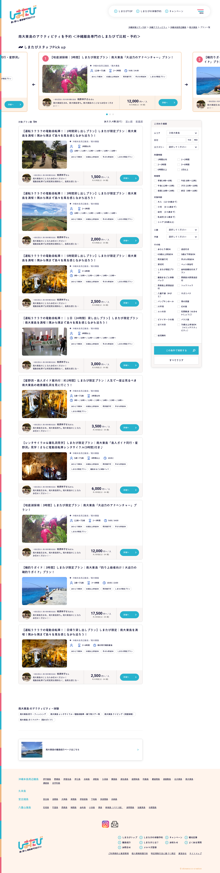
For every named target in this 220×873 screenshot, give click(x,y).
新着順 (139, 121)
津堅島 (96, 779)
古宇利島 (56, 783)
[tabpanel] (110, 82)
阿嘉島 (146, 779)
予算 (156, 237)
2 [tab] (110, 114)
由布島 (83, 807)
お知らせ (173, 842)
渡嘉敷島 (167, 779)
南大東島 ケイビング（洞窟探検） (119, 714)
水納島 (87, 779)
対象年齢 (158, 197)
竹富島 (55, 807)
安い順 (129, 121)
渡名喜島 (124, 779)
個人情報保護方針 (140, 853)
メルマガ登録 (150, 847)
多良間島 (104, 799)
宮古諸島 (23, 799)
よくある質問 (195, 842)
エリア (157, 133)
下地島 (94, 799)
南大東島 (189, 779)
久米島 (22, 791)
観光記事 (193, 837)
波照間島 (130, 807)
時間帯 (157, 176)
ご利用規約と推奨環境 (118, 853)
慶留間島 (156, 779)
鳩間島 (73, 807)
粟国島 (114, 779)
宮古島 (46, 799)
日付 (156, 140)
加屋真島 (141, 807)
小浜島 (92, 807)
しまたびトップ (129, 837)
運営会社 (182, 853)
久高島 (105, 779)
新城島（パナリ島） (114, 807)
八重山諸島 (24, 807)
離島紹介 (126, 842)
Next (186, 84)
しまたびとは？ (151, 842)
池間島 (55, 799)
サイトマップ (195, 853)
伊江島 (77, 779)
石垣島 (46, 807)
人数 (156, 230)
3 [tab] (113, 114)
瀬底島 (46, 783)
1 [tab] (107, 114)
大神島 (64, 799)
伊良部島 (84, 799)
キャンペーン (176, 11)
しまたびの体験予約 (150, 11)
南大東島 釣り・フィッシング (33, 714)
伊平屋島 (47, 779)
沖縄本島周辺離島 (28, 779)
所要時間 (158, 154)
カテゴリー (159, 147)
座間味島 (135, 779)
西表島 (64, 807)
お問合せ (126, 847)
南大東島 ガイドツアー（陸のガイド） (37, 719)
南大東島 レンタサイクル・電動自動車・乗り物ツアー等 (75, 714)
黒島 (100, 807)
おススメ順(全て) (113, 121)
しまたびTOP (125, 11)
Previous (33, 84)
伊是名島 (67, 779)
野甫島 (57, 779)
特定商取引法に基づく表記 (163, 853)
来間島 (73, 799)
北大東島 (178, 779)
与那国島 (152, 807)
